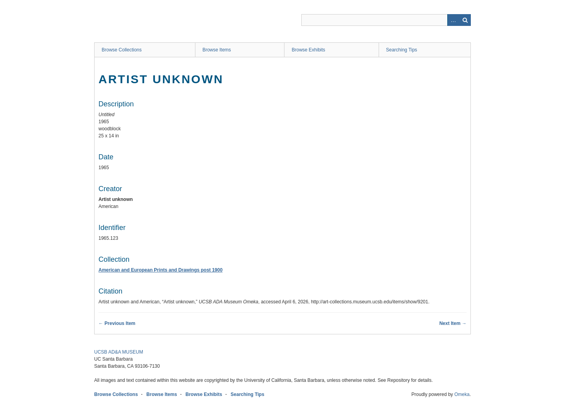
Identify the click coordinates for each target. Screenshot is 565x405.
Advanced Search (453, 20)
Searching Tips (401, 50)
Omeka (462, 394)
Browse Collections (122, 50)
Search (465, 20)
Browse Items (216, 50)
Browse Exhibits (308, 50)
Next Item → (453, 323)
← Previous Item (116, 323)
